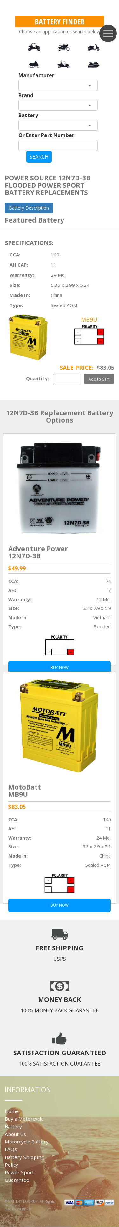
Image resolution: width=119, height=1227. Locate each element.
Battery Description (29, 208)
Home (12, 1111)
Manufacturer (36, 75)
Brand (25, 95)
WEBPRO (24, 1208)
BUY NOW (59, 905)
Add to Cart (99, 378)
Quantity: (37, 378)
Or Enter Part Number (46, 135)
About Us (15, 1134)
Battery (28, 115)
